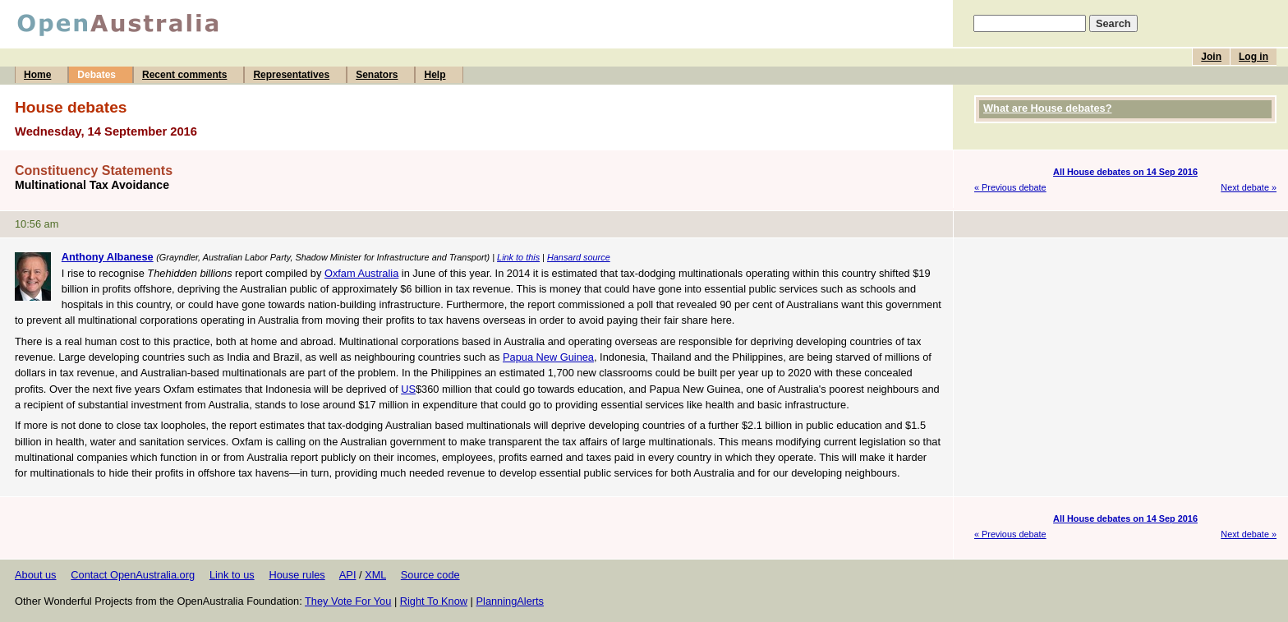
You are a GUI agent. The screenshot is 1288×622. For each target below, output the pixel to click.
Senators (377, 75)
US (408, 389)
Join (1211, 56)
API (347, 575)
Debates (96, 75)
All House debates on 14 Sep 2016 (1125, 172)
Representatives (291, 75)
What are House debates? (1047, 108)
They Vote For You (348, 601)
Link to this (518, 257)
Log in (1253, 56)
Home (37, 75)
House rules (296, 575)
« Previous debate (1010, 187)
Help (434, 75)
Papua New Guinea (548, 357)
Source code (430, 575)
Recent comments (184, 75)
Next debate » (1248, 187)
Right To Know (433, 601)
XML (375, 575)
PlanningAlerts (510, 601)
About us (36, 575)
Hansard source (578, 257)
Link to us (232, 575)
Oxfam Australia (361, 273)
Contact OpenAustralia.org (133, 575)
